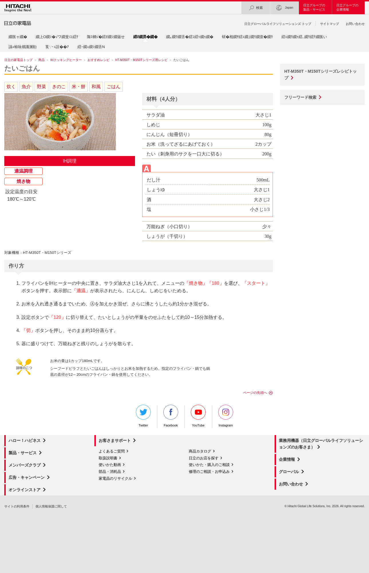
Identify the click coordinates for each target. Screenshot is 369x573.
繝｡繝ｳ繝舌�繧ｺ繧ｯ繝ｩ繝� (189, 37)
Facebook (170, 416)
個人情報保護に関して (51, 506)
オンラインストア (25, 489)
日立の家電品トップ (18, 60)
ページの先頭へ (255, 393)
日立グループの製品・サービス (314, 7)
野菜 (41, 86)
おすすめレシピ (99, 60)
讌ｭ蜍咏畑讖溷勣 (23, 47)
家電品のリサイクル (115, 478)
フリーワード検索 (300, 97)
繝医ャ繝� (18, 37)
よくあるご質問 (112, 451)
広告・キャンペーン (27, 477)
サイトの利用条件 (16, 506)
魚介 (26, 86)
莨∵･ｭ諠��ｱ (57, 47)
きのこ (59, 86)
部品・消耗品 (110, 471)
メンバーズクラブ (25, 465)
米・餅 (79, 86)
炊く (11, 86)
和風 (96, 86)
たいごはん (22, 68)
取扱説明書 (108, 458)
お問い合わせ (355, 23)
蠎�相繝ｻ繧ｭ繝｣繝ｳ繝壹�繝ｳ (247, 37)
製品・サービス (23, 453)
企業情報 (287, 459)
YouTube (198, 416)
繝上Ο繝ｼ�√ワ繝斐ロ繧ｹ (57, 37)
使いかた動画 (110, 465)
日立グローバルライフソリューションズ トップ (277, 23)
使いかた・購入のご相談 (209, 465)
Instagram (225, 416)
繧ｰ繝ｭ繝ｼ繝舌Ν (91, 47)
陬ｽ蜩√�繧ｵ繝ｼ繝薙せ (106, 37)
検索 (256, 8)
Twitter (143, 416)
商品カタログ (200, 451)
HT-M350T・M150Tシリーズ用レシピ (141, 60)
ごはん (113, 86)
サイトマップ (329, 23)
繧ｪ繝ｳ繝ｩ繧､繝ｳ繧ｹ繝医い (304, 37)
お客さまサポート (115, 440)
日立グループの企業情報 (347, 7)
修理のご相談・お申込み (209, 471)
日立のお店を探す (204, 458)
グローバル (289, 471)
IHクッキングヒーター (66, 60)
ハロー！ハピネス (25, 440)
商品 (41, 60)
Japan (284, 8)
